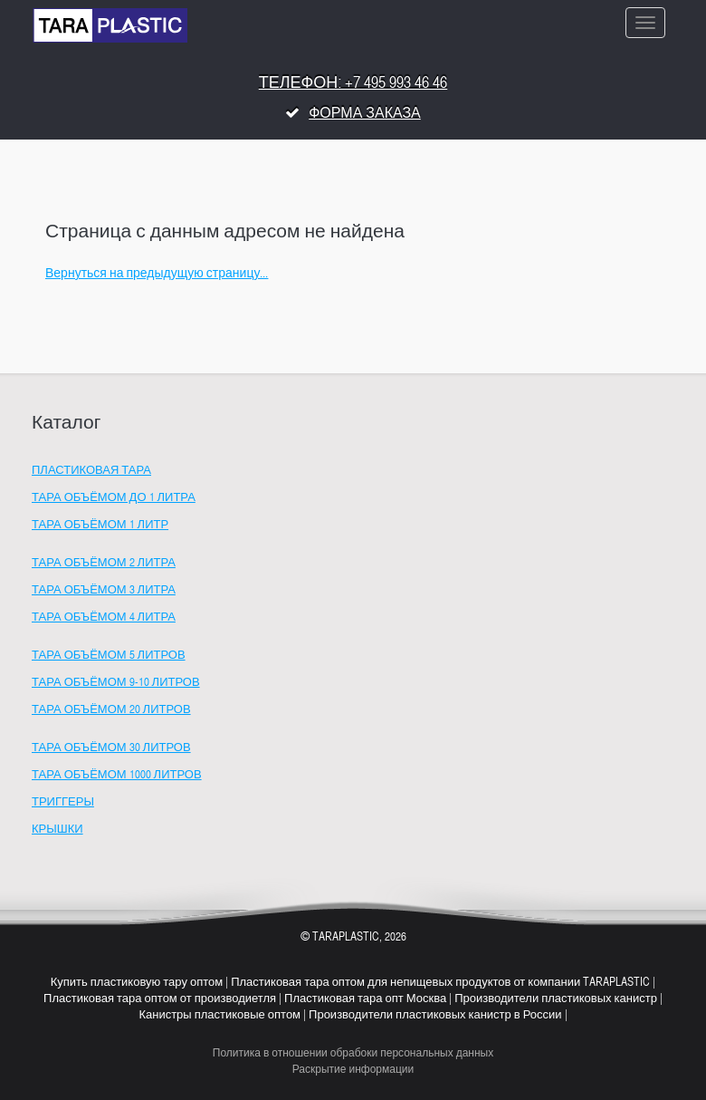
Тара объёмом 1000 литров (117, 775)
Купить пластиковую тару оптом (137, 983)
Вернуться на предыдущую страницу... (156, 274)
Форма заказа (365, 114)
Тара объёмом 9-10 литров (116, 683)
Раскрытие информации (353, 1070)
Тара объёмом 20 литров (111, 710)
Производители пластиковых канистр (555, 999)
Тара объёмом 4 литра (104, 618)
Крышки (57, 830)
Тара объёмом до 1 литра (114, 498)
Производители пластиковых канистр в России (435, 1015)
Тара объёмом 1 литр (100, 525)
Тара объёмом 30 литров (111, 748)
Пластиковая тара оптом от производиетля (159, 999)
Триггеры (63, 802)
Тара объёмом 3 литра (104, 590)
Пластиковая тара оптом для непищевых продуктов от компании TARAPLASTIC (440, 983)
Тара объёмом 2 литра (104, 563)
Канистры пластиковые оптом (219, 1015)
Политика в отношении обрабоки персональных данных (353, 1053)
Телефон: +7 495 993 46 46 (353, 84)
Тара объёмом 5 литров (109, 656)
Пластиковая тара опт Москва (365, 999)
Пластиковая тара (91, 471)
